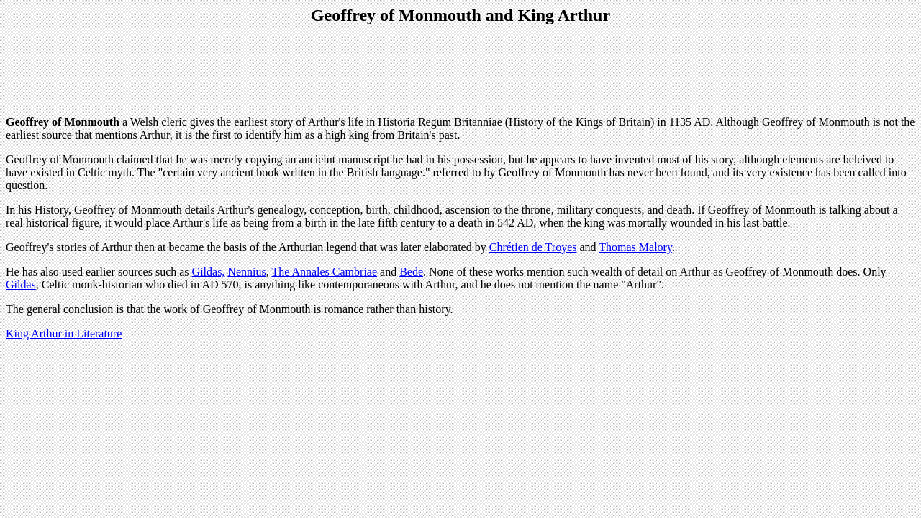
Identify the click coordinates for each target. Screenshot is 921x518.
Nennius (246, 271)
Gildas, (208, 271)
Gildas (21, 284)
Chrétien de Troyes (533, 247)
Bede (411, 271)
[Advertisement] (460, 72)
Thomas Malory (635, 247)
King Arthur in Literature (64, 333)
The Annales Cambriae (324, 271)
